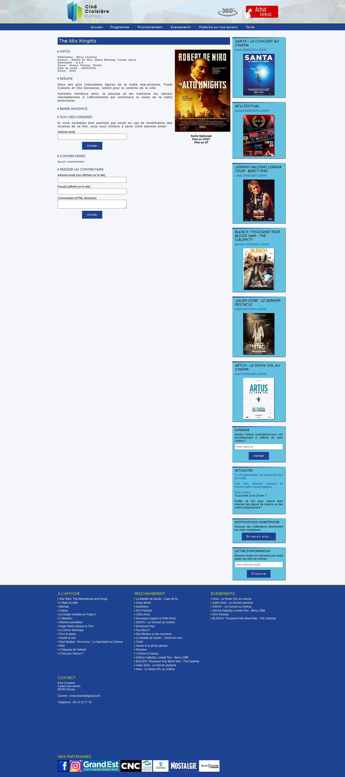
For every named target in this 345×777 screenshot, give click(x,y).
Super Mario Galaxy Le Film (76, 626)
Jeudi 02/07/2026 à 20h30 (251, 309)
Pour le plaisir (67, 634)
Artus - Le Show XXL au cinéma (257, 367)
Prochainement (150, 27)
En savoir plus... (258, 536)
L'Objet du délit (68, 602)
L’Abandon (65, 618)
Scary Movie (143, 602)
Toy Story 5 (143, 630)
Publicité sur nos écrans (218, 27)
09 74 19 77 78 (82, 702)
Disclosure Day (145, 626)
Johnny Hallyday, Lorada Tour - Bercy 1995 (258, 169)
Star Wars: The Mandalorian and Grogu (83, 598)
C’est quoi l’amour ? (71, 653)
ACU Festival (247, 106)
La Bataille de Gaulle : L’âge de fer (157, 598)
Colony (63, 610)
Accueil (96, 27)
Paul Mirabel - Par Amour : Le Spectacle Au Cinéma (91, 641)
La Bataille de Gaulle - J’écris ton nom (159, 638)
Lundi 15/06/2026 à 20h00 (251, 175)
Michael (64, 606)
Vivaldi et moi (67, 638)
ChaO (139, 641)
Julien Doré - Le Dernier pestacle (257, 302)
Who (62, 645)
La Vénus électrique (71, 630)
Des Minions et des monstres (153, 634)
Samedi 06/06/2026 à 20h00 (252, 110)
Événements (181, 27)
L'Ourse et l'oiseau (147, 653)
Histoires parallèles (71, 622)
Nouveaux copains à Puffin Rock (156, 618)
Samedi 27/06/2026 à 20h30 (252, 244)
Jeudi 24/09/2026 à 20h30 (251, 374)
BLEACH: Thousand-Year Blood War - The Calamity (257, 236)
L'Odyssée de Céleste (72, 649)
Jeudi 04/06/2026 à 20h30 (251, 49)
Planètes (141, 649)
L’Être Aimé (143, 614)
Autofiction (142, 606)
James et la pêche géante (151, 645)
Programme (119, 27)
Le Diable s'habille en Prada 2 (77, 614)
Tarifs (250, 27)
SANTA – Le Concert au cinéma (257, 43)
